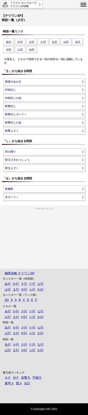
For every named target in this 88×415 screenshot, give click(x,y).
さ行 (31, 41)
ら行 (20, 49)
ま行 (77, 41)
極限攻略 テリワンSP (20, 273)
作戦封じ (10, 89)
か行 (20, 41)
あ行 (8, 41)
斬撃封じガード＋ (16, 114)
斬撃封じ (10, 106)
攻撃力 (25, 377)
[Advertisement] (44, 234)
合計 (27, 383)
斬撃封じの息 (13, 122)
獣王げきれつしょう (17, 159)
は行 (66, 41)
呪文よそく (12, 168)
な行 (54, 41)
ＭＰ (16, 377)
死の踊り (10, 151)
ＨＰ (8, 377)
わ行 (31, 49)
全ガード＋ (12, 197)
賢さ (19, 383)
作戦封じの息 (13, 98)
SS (7, 300)
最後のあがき (13, 81)
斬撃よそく (12, 130)
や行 (8, 49)
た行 (43, 41)
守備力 (37, 377)
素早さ (9, 383)
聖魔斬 (9, 188)
